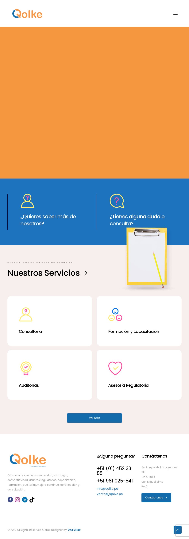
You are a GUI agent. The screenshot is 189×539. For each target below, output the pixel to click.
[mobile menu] (175, 13)
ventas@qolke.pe (110, 494)
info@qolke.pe (107, 488)
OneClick (74, 530)
